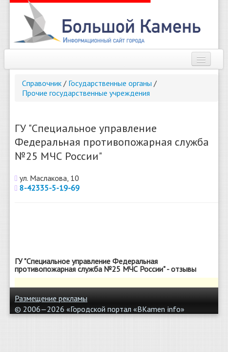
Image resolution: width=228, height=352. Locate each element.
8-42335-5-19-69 (50, 188)
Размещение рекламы (51, 298)
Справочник (42, 83)
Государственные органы (110, 83)
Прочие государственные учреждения (86, 93)
